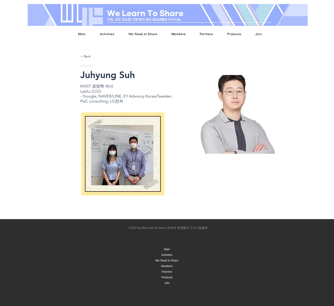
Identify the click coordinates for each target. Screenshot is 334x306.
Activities (166, 254)
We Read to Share (166, 260)
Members (167, 266)
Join (167, 283)
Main (167, 249)
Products (166, 277)
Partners (167, 271)
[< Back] (85, 56)
